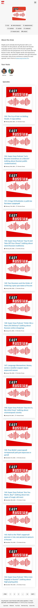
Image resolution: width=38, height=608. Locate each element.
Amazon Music (27, 25)
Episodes (5, 605)
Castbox (11, 28)
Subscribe (32, 605)
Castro (18, 28)
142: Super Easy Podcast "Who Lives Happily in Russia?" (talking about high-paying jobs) (18, 579)
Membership (24, 605)
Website (12, 605)
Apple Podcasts (16, 25)
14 (27, 594)
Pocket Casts (15, 31)
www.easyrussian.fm (22, 58)
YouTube (17, 605)
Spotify (24, 31)
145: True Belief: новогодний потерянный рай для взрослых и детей (17, 452)
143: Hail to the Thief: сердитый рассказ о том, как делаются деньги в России (19, 536)
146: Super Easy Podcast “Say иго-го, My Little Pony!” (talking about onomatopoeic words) (18, 410)
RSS (7, 25)
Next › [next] (33, 594)
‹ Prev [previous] (5, 594)
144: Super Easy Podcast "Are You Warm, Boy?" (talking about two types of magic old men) (17, 494)
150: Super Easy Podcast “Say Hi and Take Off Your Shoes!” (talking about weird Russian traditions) (18, 243)
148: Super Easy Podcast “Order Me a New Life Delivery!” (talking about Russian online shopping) (18, 325)
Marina (4, 72)
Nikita (11, 72)
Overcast (27, 28)
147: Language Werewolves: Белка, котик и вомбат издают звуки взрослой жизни (18, 367)
